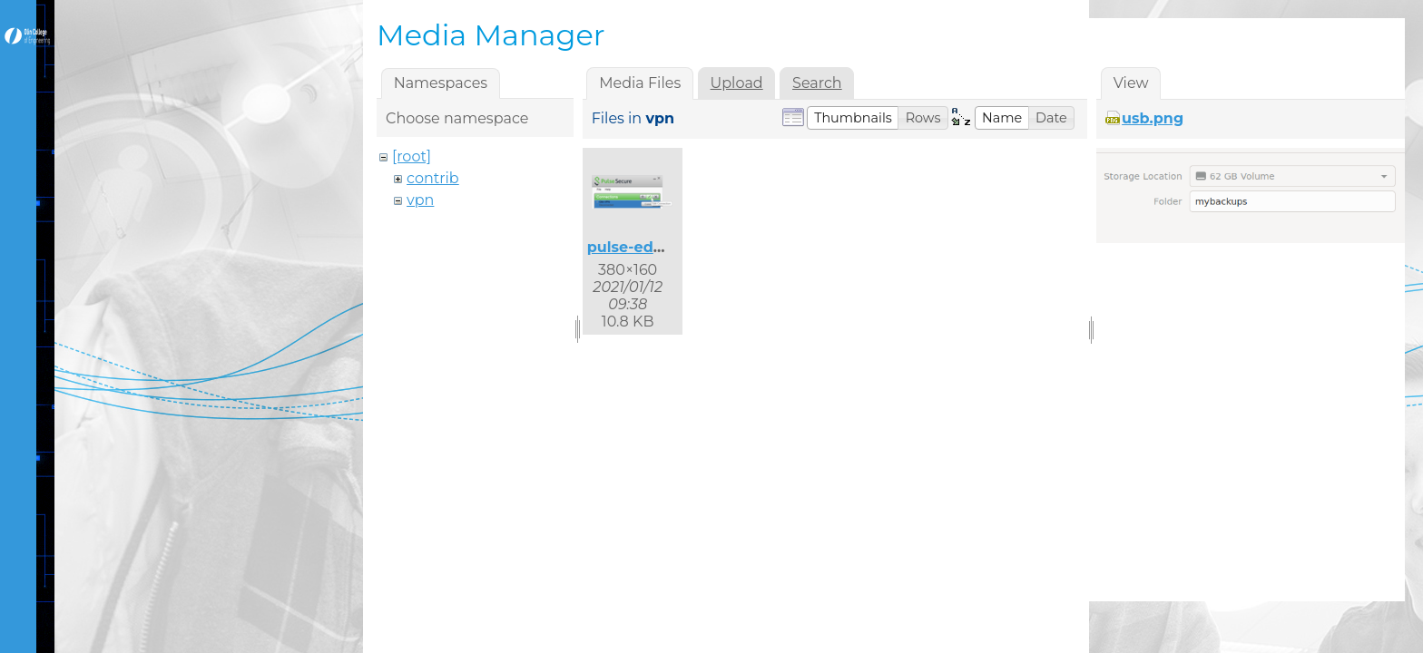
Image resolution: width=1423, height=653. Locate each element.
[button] (853, 118)
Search (817, 83)
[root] (411, 156)
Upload (737, 83)
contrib (433, 178)
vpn (420, 200)
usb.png (1152, 118)
